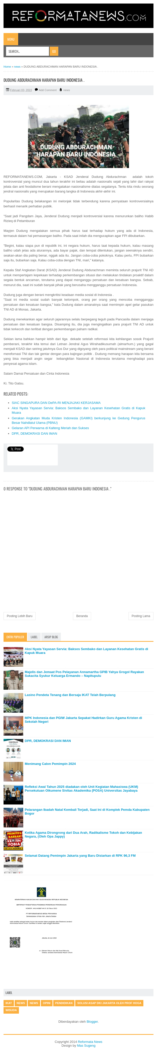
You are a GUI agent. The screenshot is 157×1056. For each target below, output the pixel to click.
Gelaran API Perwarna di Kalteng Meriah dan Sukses (50, 428)
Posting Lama (141, 616)
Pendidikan (63, 1003)
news (66, 90)
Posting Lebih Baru (19, 616)
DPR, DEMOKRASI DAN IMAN (34, 433)
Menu (10, 39)
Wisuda (11, 1010)
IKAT (9, 1003)
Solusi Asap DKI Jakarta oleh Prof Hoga (109, 1003)
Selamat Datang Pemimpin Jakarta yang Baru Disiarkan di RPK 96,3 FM (80, 855)
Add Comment (48, 90)
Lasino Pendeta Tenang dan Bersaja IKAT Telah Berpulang (70, 695)
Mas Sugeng (86, 1045)
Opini (46, 1003)
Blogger (92, 1021)
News (34, 1003)
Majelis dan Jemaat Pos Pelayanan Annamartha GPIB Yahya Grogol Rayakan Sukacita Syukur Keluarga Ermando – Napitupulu (84, 674)
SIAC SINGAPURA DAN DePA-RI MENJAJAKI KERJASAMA (56, 403)
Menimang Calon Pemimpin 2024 (50, 764)
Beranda (82, 616)
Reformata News (90, 1042)
